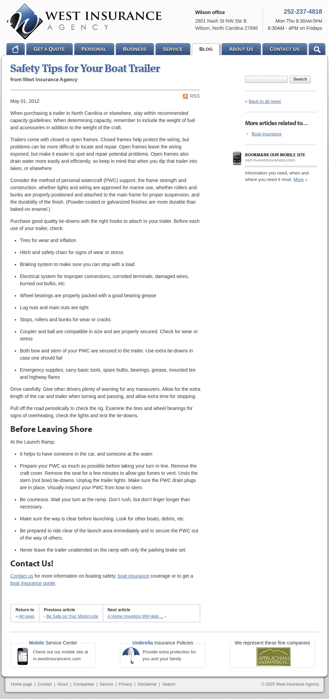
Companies (83, 684)
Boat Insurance (267, 133)
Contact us (21, 576)
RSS (195, 96)
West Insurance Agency (84, 21)
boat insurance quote (32, 583)
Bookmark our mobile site (275, 154)
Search (300, 79)
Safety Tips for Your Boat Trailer (85, 69)
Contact (45, 684)
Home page (21, 684)
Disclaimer (147, 684)
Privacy (125, 684)
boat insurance (133, 576)
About (62, 684)
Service (106, 684)
